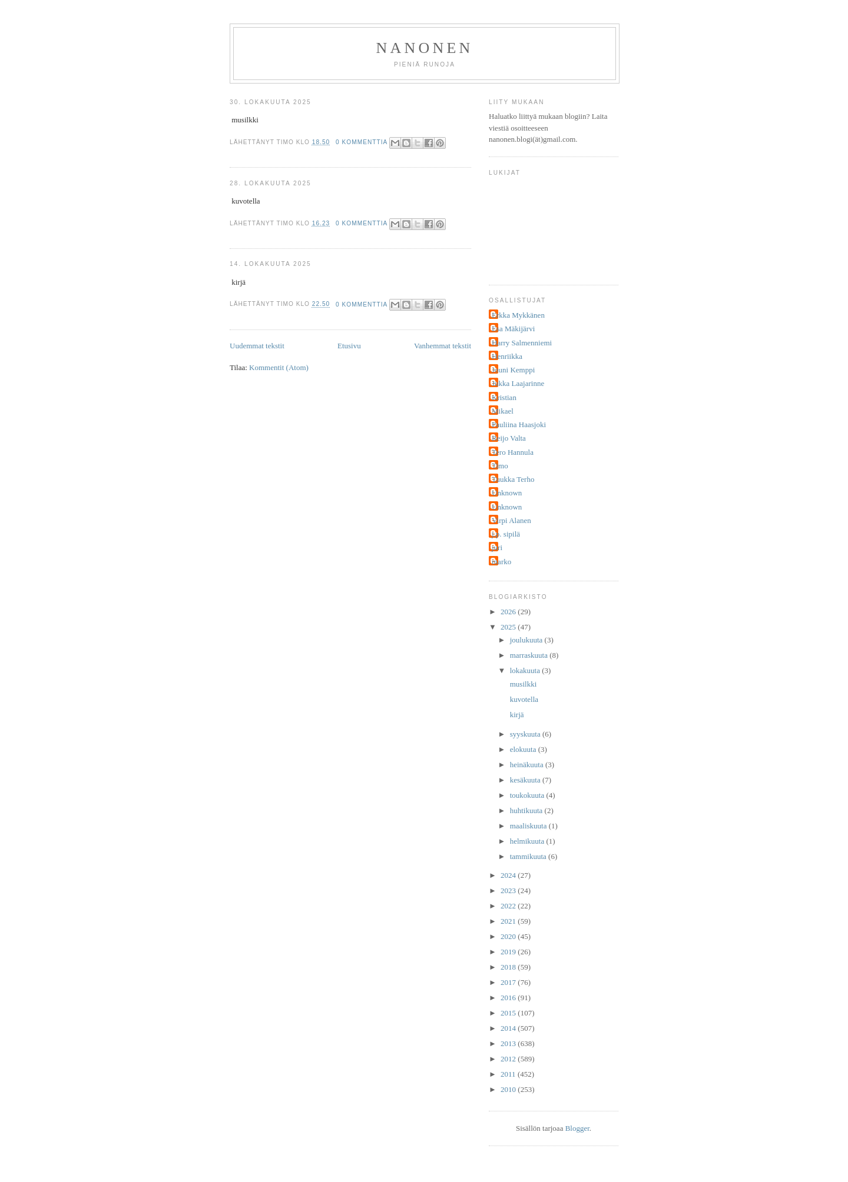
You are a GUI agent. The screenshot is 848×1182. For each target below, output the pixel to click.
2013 (509, 1043)
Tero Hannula (513, 452)
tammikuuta (529, 856)
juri (497, 547)
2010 (509, 1089)
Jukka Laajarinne (518, 383)
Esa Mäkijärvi (513, 328)
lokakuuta (526, 670)
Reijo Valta (509, 438)
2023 (509, 890)
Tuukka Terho (513, 479)
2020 (509, 936)
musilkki (522, 684)
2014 (509, 1028)
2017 (509, 982)
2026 (509, 611)
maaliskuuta (529, 825)
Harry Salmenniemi (522, 342)
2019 (509, 951)
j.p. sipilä (506, 534)
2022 (509, 905)
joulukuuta (527, 639)
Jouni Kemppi (513, 369)
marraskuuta (530, 655)
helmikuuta (528, 841)
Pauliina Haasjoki (519, 424)
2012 (509, 1058)
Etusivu (349, 345)
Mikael (503, 411)
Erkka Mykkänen (518, 315)
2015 (509, 1012)
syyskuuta (526, 734)
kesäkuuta (526, 779)
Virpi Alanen (511, 520)
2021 (509, 921)
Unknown (507, 492)
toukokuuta (528, 795)
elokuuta (524, 749)
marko (501, 561)
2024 (509, 875)
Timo (500, 465)
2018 (509, 967)
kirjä (516, 714)
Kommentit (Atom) (279, 367)
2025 (509, 626)
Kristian (504, 397)
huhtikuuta (527, 810)
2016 (509, 997)
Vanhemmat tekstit (442, 345)
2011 (509, 1074)
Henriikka (507, 356)
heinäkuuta (527, 764)
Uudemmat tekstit (257, 345)
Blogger (577, 1128)
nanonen (424, 47)
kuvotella (523, 699)
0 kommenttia (361, 142)
